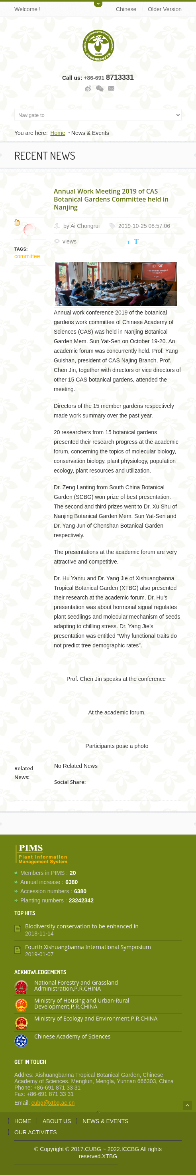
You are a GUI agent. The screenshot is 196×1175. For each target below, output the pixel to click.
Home (57, 133)
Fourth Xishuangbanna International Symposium (88, 947)
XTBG (109, 1156)
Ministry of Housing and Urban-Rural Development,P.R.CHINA (81, 1003)
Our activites (35, 1132)
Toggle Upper (98, 3)
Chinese (126, 9)
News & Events (105, 1121)
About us (57, 1121)
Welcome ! (27, 9)
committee (27, 256)
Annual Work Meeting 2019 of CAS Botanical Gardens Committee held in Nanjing (111, 199)
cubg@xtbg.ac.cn (52, 1103)
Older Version (165, 9)
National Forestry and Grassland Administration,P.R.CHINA (76, 985)
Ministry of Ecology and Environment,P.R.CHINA (95, 1018)
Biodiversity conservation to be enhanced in (82, 926)
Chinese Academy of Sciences (72, 1036)
